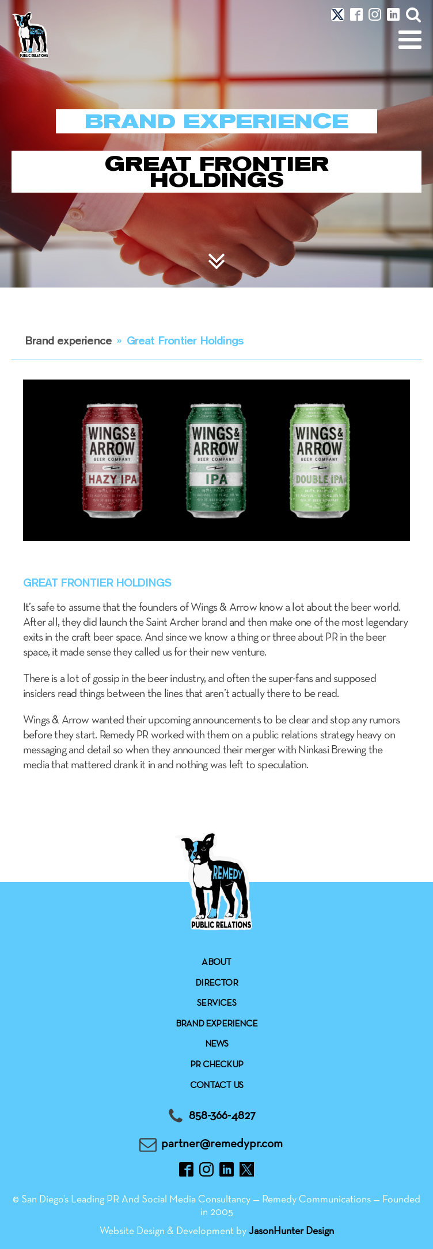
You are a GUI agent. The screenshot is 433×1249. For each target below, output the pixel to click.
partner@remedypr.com (222, 1144)
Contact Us (216, 1086)
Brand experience (68, 340)
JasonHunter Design (291, 1231)
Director (216, 983)
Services (216, 1003)
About (216, 963)
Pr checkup (216, 1065)
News (217, 1044)
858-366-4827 (222, 1115)
